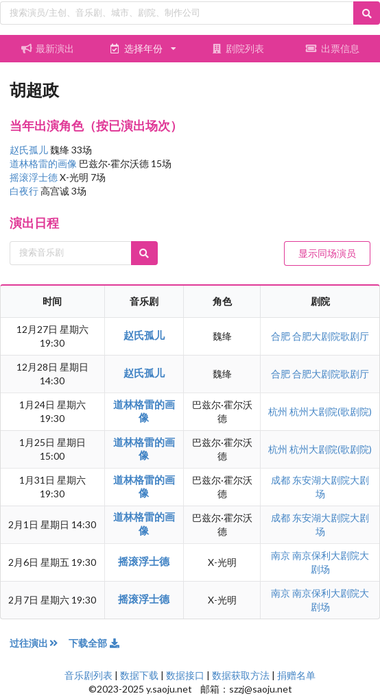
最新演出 (47, 48)
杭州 (278, 411)
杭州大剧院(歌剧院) (330, 411)
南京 (281, 555)
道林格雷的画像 (44, 163)
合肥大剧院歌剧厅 (330, 336)
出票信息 (332, 48)
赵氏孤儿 (30, 150)
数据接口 (185, 675)
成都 (281, 480)
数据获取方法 (241, 675)
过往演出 (39, 643)
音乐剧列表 (88, 675)
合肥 (281, 336)
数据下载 (139, 675)
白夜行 (25, 191)
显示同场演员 (327, 253)
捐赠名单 (296, 675)
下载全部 (95, 643)
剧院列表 (237, 48)
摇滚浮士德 (35, 177)
